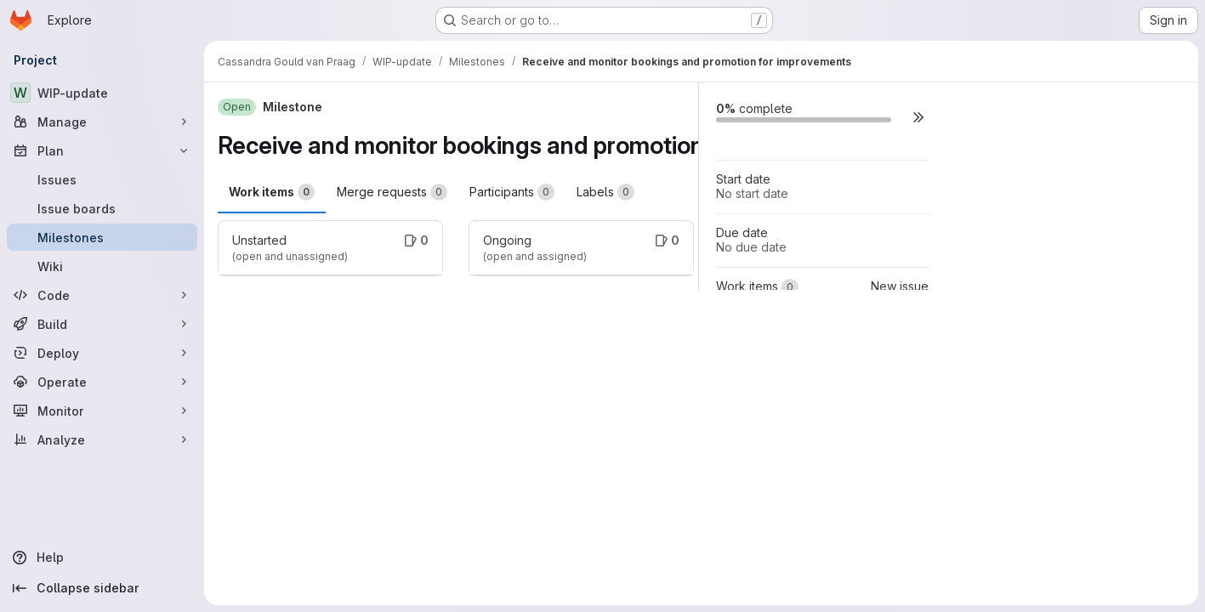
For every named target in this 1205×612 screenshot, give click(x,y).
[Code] (102, 295)
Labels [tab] (605, 192)
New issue (900, 286)
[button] (918, 117)
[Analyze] (102, 439)
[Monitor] (102, 410)
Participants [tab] (511, 192)
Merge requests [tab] (392, 192)
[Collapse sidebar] (102, 588)
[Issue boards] (102, 208)
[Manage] (102, 121)
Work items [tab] (272, 192)
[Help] (102, 557)
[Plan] (102, 150)
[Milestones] (102, 237)
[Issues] (102, 179)
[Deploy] (102, 352)
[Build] (102, 323)
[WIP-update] (102, 92)
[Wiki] (102, 266)
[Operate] (102, 381)
